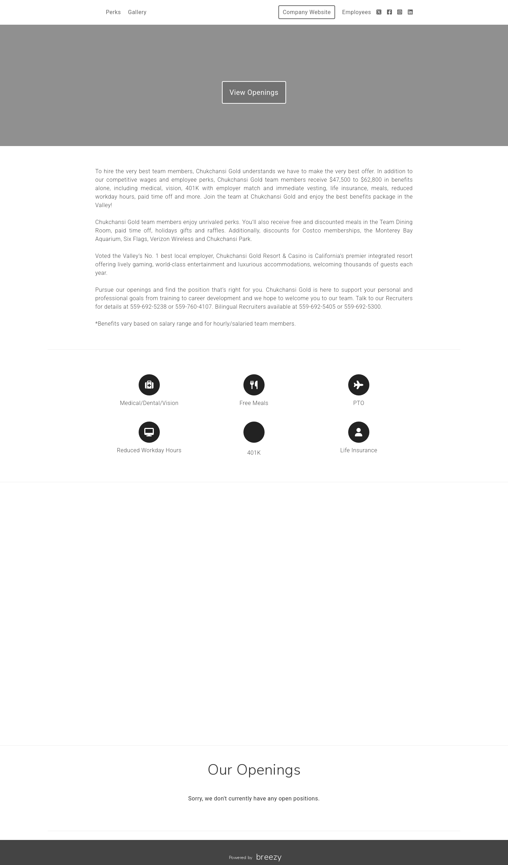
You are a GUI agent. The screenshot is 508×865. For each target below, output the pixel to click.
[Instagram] (400, 12)
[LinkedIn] (410, 12)
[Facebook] (389, 12)
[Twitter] (379, 12)
